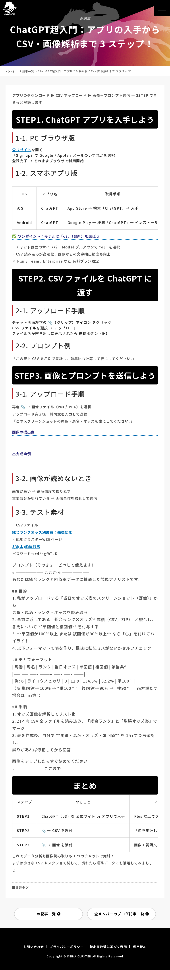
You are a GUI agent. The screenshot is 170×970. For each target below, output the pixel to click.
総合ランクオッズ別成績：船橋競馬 (42, 532)
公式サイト (21, 149)
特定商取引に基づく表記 (108, 946)
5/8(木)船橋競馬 (26, 546)
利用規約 (140, 946)
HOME (10, 71)
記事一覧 (28, 71)
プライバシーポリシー (67, 946)
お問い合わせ (33, 946)
